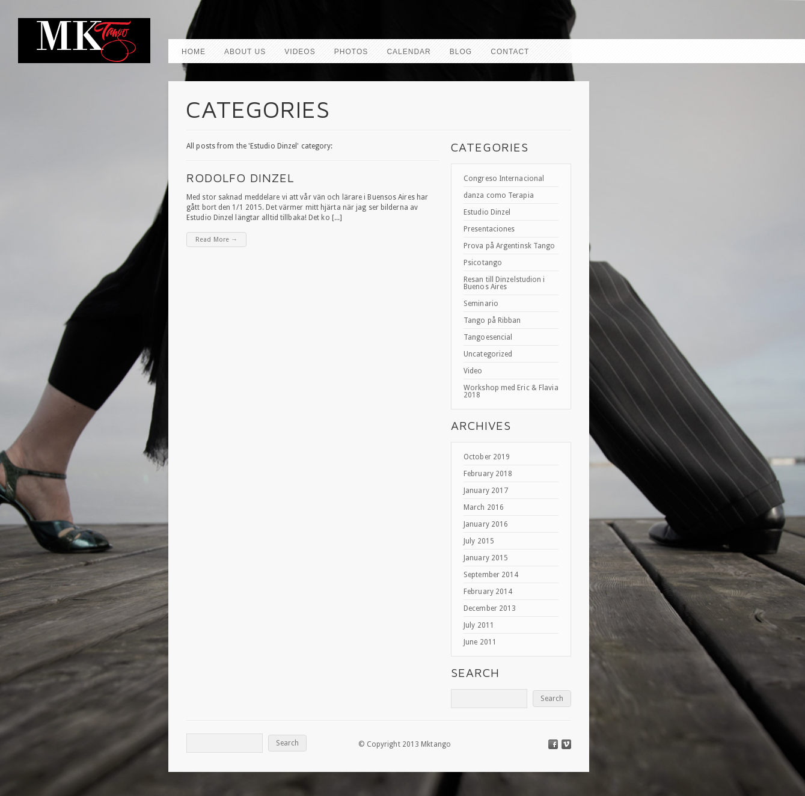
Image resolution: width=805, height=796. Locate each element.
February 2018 (488, 474)
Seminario (481, 303)
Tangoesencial (488, 337)
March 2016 (484, 507)
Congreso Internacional (504, 178)
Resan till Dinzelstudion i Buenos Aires (504, 283)
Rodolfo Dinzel (240, 178)
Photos (351, 51)
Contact (510, 51)
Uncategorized (488, 354)
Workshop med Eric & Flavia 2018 (511, 391)
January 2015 (486, 558)
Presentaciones (489, 229)
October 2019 (487, 457)
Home (194, 51)
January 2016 (486, 524)
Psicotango (483, 263)
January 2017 (486, 490)
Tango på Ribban (492, 320)
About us (245, 51)
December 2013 (490, 608)
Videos (299, 51)
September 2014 (491, 575)
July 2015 (479, 541)
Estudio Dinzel (487, 212)
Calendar (408, 51)
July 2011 (479, 625)
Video (473, 371)
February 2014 (488, 591)
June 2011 (480, 642)
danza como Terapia (499, 195)
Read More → (216, 239)
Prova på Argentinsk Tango (510, 246)
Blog (461, 51)
